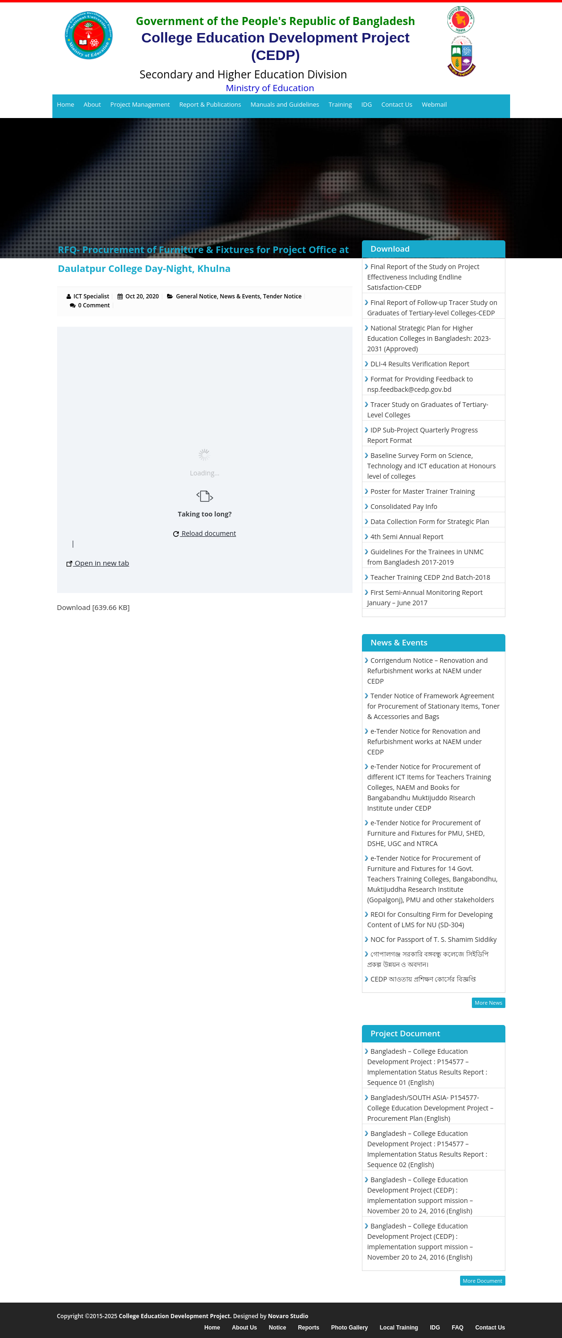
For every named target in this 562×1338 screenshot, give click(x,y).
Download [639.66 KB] (93, 607)
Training (340, 104)
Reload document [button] (204, 533)
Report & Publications (210, 104)
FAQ (457, 1328)
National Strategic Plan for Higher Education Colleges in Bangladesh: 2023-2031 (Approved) (429, 338)
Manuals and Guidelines (285, 104)
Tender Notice (282, 296)
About (92, 104)
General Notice (196, 296)
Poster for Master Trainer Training (422, 491)
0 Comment (94, 305)
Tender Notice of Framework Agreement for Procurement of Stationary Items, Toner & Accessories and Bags (433, 706)
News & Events (240, 296)
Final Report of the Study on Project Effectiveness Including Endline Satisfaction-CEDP (423, 277)
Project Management (140, 104)
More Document (483, 1280)
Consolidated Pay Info (403, 506)
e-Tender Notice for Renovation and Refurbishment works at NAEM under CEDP (424, 741)
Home (66, 104)
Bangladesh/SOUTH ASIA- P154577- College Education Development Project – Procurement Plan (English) (430, 1108)
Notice (277, 1328)
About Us (244, 1328)
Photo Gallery (349, 1328)
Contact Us (396, 104)
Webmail (434, 104)
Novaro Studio (288, 1316)
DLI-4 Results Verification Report (420, 363)
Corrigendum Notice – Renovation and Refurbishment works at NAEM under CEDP (427, 671)
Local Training (399, 1328)
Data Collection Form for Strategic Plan (429, 521)
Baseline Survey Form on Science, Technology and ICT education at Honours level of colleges (431, 466)
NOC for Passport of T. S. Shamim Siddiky (433, 939)
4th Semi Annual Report (407, 536)
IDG (366, 104)
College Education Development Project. (175, 1316)
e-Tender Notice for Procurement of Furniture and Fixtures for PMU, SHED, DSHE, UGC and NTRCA (426, 833)
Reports (308, 1328)
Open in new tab (98, 562)
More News (488, 1002)
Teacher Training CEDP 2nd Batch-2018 (430, 577)
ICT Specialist (91, 296)
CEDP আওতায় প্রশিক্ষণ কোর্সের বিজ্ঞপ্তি (423, 978)
